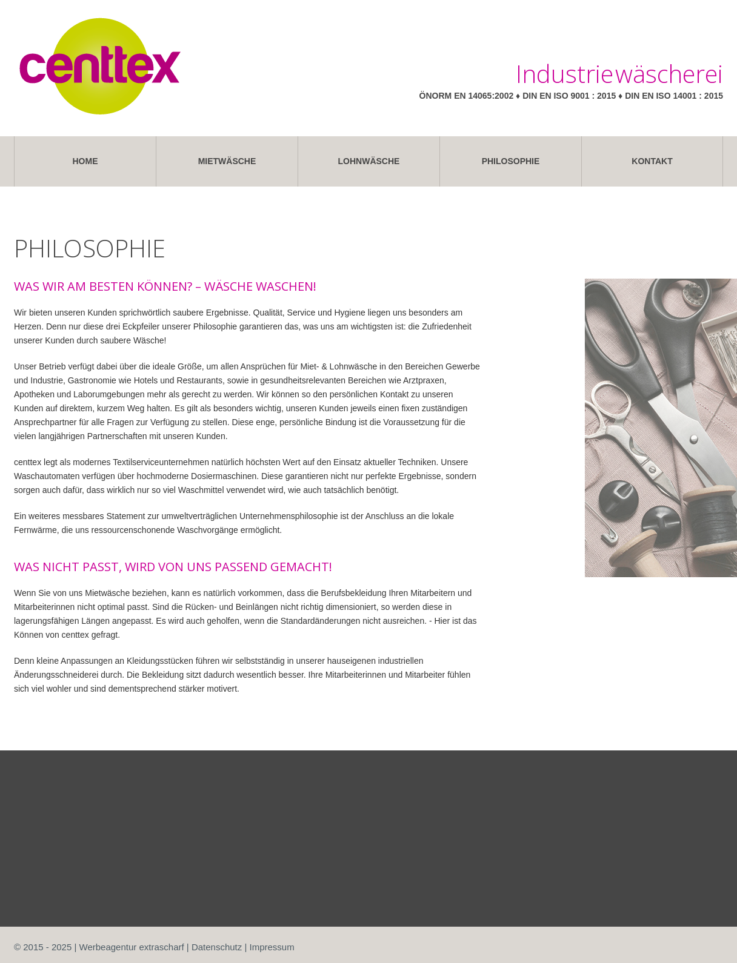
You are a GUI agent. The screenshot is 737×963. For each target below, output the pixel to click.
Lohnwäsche (369, 161)
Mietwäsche (227, 161)
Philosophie (511, 161)
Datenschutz (217, 947)
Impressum (272, 947)
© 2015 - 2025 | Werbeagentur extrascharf (99, 947)
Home (85, 161)
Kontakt (652, 161)
